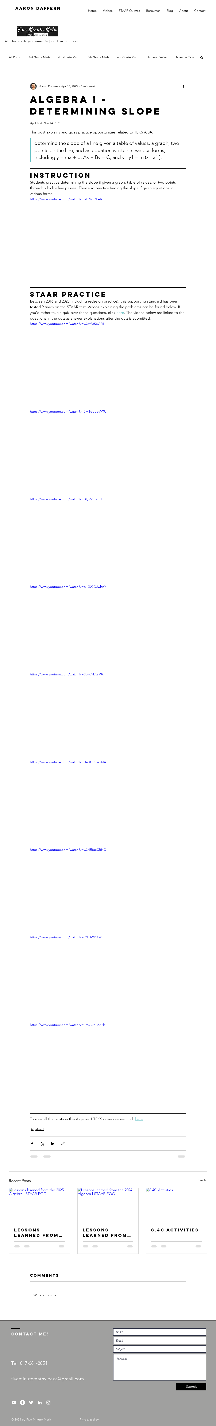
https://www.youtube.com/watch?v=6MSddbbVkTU (68, 412)
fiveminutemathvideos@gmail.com (47, 1379)
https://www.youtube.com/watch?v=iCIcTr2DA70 (66, 937)
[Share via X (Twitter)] (42, 1144)
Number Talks (185, 57)
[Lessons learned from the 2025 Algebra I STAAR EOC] (39, 1205)
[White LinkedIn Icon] (39, 1402)
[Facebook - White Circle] (22, 1402)
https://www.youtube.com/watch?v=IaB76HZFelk (66, 199)
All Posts (14, 57)
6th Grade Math (127, 57)
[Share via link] (63, 1144)
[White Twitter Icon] (31, 1402)
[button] (202, 57)
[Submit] (191, 1386)
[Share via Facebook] (32, 1144)
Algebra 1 (37, 1129)
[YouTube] (13, 1402)
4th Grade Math (68, 57)
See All (202, 1180)
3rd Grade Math (39, 57)
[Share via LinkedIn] (53, 1144)
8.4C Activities (175, 1230)
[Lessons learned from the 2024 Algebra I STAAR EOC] (108, 1205)
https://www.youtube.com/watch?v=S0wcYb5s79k (67, 674)
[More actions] (183, 86)
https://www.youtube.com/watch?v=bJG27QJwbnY (68, 587)
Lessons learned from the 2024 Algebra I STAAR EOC (105, 1232)
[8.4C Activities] (176, 1205)
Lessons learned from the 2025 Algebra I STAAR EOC (36, 1232)
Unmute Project (157, 57)
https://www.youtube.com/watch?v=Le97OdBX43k (67, 1025)
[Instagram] (48, 1402)
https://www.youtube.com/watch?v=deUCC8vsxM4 (68, 762)
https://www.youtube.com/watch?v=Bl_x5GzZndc (66, 499)
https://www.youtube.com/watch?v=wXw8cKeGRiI (67, 324)
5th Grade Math (98, 57)
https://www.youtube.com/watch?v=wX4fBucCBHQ (68, 850)
